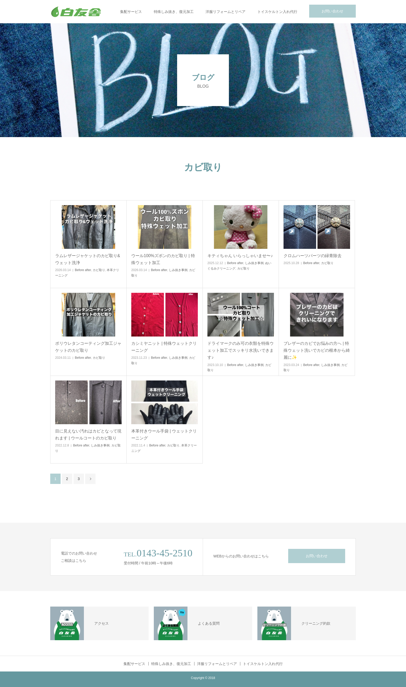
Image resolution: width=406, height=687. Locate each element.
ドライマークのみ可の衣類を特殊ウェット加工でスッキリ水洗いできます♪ (240, 350)
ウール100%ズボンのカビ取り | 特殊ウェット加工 (163, 259)
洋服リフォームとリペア (225, 12)
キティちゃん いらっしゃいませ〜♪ (240, 255)
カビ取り (99, 270)
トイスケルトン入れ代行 (277, 12)
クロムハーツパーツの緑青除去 (313, 255)
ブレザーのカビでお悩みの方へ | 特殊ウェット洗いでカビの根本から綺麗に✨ (317, 350)
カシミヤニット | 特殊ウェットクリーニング (164, 347)
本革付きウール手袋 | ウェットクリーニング (164, 434)
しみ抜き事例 (178, 270)
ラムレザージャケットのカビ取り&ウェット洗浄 (87, 259)
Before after (83, 270)
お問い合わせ (332, 11)
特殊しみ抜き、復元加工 (174, 12)
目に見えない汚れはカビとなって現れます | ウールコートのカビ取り (88, 434)
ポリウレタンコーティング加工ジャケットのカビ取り (88, 347)
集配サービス (131, 12)
